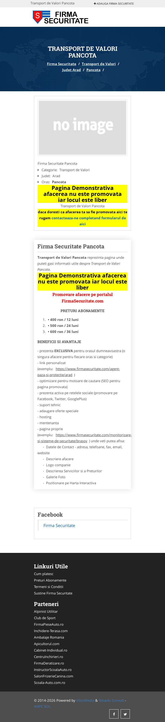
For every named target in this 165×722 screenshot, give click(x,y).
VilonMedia (85, 700)
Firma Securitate (61, 63)
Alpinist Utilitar (46, 611)
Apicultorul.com (46, 644)
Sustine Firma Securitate (53, 593)
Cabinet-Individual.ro (50, 650)
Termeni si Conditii (48, 587)
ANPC (38, 706)
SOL (47, 706)
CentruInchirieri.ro (48, 657)
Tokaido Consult (111, 700)
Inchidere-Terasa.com (51, 631)
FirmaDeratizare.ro (49, 663)
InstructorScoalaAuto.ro (53, 669)
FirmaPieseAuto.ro (49, 624)
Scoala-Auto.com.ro (49, 682)
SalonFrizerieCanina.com (53, 676)
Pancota (93, 69)
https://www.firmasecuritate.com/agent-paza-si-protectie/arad (78, 371)
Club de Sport (44, 618)
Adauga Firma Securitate (114, 4)
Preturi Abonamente (50, 580)
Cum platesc (43, 574)
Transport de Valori (99, 63)
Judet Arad (71, 69)
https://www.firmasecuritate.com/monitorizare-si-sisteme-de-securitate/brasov (84, 438)
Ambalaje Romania (49, 637)
